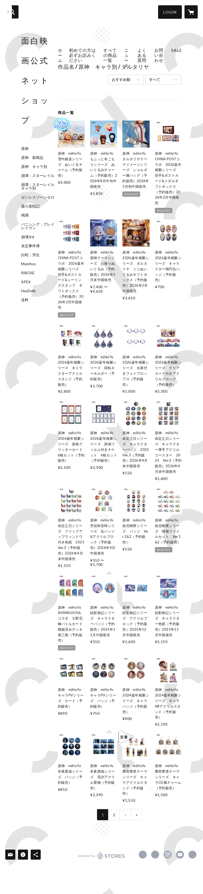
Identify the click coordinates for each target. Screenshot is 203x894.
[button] (170, 12)
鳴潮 (25, 215)
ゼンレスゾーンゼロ (37, 197)
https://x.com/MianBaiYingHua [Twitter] (155, 855)
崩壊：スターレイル (37, 175)
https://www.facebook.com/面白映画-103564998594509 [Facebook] (143, 855)
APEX (26, 282)
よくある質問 (141, 55)
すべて (154, 79)
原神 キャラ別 (34, 166)
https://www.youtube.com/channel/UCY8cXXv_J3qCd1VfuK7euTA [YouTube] (180, 855)
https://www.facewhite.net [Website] (192, 855)
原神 (25, 148)
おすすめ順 (121, 79)
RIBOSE (28, 273)
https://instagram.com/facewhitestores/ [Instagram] (168, 855)
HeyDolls (28, 291)
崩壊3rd (27, 237)
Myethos (28, 264)
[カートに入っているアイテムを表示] (191, 12)
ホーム (60, 55)
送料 (25, 300)
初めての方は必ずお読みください (82, 55)
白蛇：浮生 (30, 255)
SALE (176, 50)
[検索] (12, 12)
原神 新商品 (32, 157)
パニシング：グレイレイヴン (37, 226)
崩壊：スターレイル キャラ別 (39, 186)
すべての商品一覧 (110, 55)
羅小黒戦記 (30, 206)
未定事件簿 (30, 246)
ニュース (126, 58)
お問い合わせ (158, 55)
